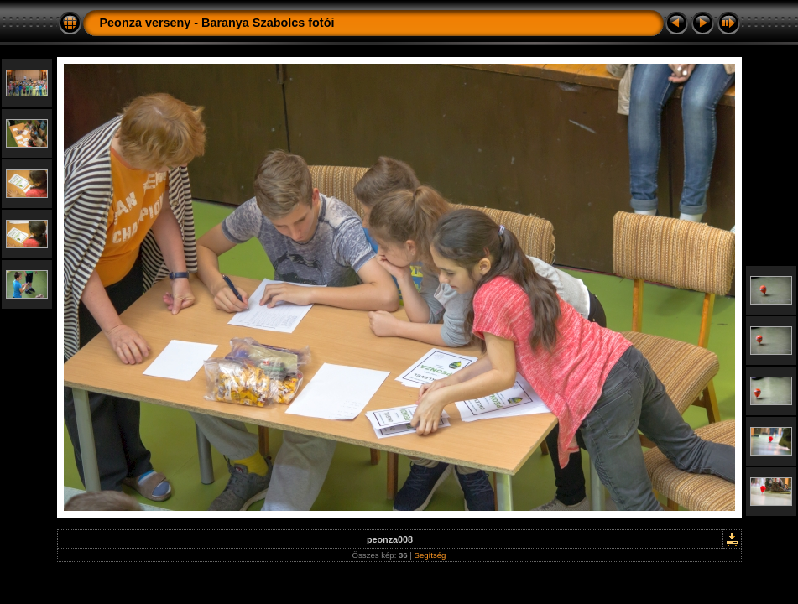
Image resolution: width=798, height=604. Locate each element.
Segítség (430, 555)
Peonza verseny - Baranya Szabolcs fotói (217, 22)
